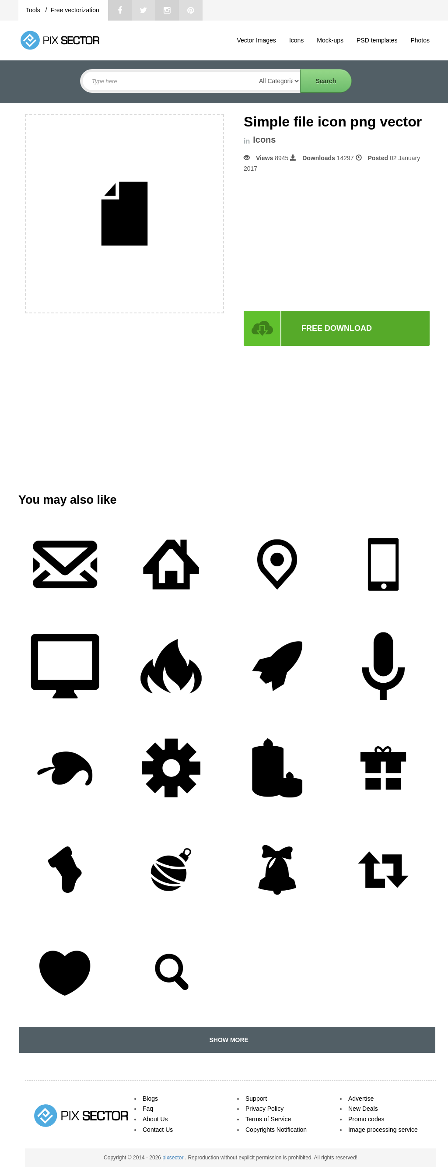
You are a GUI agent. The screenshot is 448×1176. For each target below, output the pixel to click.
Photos (420, 40)
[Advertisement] (317, 242)
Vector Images (256, 40)
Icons (296, 40)
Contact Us (158, 1129)
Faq (148, 1108)
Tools (34, 10)
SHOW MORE (227, 1039)
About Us (155, 1119)
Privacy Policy (264, 1108)
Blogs (150, 1098)
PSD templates (377, 40)
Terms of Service (268, 1119)
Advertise (361, 1098)
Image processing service (383, 1129)
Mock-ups (330, 40)
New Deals (363, 1108)
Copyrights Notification (276, 1129)
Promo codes (366, 1119)
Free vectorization (74, 10)
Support (256, 1098)
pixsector (173, 1158)
